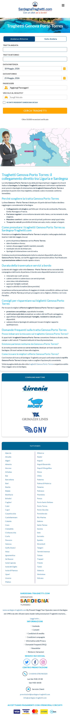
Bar (6, 476)
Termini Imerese (43, 551)
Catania (8, 521)
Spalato (40, 540)
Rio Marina (41, 517)
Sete (39, 532)
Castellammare (11, 517)
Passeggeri (8, 83)
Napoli (39, 460)
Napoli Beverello (43, 464)
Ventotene (41, 574)
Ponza (39, 498)
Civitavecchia (10, 532)
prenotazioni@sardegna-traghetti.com (35, 694)
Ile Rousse (9, 559)
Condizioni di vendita (36, 633)
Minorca (40, 453)
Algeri (7, 460)
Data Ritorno (10, 74)
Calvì (7, 506)
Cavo (7, 525)
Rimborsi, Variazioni (36, 652)
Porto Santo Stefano (45, 502)
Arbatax (8, 472)
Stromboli (41, 544)
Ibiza (7, 551)
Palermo (40, 479)
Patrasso (40, 491)
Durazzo (8, 540)
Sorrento (40, 536)
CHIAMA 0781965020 (38, 674)
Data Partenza (10, 64)
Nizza (39, 472)
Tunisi (39, 566)
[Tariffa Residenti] (4, 102)
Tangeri (40, 548)
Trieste (40, 563)
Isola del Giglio (11, 566)
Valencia (40, 570)
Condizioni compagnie (36, 637)
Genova (8, 544)
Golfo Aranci (10, 548)
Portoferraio (42, 513)
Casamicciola (10, 513)
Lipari (7, 574)
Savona (40, 529)
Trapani (40, 559)
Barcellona (9, 479)
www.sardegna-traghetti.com (14, 610)
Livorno (8, 578)
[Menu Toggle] (63, 5)
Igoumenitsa (10, 555)
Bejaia (7, 491)
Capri (7, 510)
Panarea (40, 487)
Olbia (39, 476)
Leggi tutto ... (35, 618)
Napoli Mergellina (44, 468)
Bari (7, 483)
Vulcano (40, 578)
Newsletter (35, 648)
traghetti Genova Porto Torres (41, 364)
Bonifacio (9, 495)
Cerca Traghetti (35, 110)
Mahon (8, 582)
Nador (39, 457)
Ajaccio (8, 453)
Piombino (41, 495)
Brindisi (8, 498)
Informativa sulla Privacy (36, 641)
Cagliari (8, 502)
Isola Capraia (10, 563)
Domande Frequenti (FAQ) (35, 644)
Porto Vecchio (42, 510)
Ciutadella (9, 529)
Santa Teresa (42, 525)
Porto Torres (42, 506)
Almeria (8, 464)
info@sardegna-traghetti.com (35, 698)
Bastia (7, 487)
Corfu (7, 536)
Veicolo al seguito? (13, 93)
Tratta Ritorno (11, 55)
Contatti (36, 630)
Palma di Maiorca (44, 483)
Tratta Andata (10, 45)
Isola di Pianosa (11, 570)
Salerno (40, 521)
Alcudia (8, 457)
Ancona (8, 468)
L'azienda (35, 626)
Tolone (39, 555)
